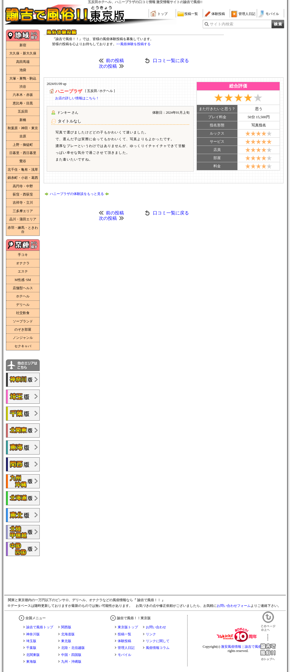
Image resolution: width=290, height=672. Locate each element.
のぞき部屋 (22, 329)
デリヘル (23, 305)
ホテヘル (23, 296)
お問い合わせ (156, 627)
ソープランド (23, 321)
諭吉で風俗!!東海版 (23, 447)
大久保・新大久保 (22, 53)
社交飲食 (23, 313)
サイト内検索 (221, 24)
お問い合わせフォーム (234, 606)
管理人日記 (246, 14)
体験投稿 (218, 14)
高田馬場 (23, 62)
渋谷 (22, 87)
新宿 (22, 45)
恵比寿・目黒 (23, 103)
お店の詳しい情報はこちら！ (77, 98)
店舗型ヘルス (23, 288)
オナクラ (23, 263)
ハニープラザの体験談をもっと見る (77, 194)
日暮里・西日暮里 (22, 153)
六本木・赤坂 (23, 95)
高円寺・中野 (23, 186)
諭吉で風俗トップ (39, 627)
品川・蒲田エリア (22, 219)
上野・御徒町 (23, 145)
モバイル (272, 14)
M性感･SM (23, 280)
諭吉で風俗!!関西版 (23, 464)
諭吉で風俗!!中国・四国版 (23, 549)
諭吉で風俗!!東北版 (23, 515)
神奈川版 (33, 634)
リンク (151, 634)
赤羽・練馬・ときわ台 (23, 230)
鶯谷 (22, 161)
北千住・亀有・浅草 (23, 170)
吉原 (22, 136)
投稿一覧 (191, 14)
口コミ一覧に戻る (171, 60)
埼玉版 (31, 641)
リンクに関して (157, 641)
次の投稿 (108, 66)
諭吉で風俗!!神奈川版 (23, 380)
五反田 (23, 111)
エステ (23, 271)
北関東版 (33, 655)
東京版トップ (128, 627)
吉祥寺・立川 (23, 203)
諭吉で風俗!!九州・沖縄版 (23, 481)
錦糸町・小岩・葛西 (23, 178)
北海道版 (68, 634)
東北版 (66, 641)
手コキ (23, 255)
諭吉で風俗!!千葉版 (23, 414)
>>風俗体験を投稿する (133, 44)
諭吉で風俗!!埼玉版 (23, 397)
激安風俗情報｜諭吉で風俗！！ (244, 647)
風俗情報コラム (157, 648)
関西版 (66, 627)
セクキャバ (22, 346)
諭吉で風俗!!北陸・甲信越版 (23, 532)
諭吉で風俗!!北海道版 (23, 498)
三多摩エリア (23, 211)
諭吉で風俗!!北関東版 (23, 430)
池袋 (22, 70)
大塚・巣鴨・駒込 (22, 78)
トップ (162, 14)
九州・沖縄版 (71, 662)
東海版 (31, 662)
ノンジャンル (23, 338)
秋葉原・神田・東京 (23, 128)
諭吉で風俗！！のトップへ (268, 647)
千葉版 (31, 648)
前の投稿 (115, 60)
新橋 (22, 120)
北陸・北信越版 (73, 648)
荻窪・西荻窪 (23, 194)
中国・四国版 (71, 655)
